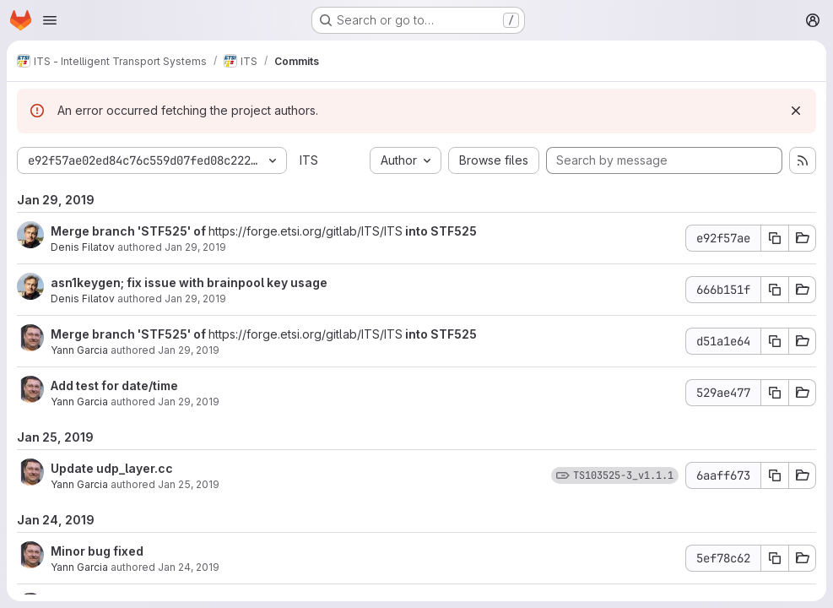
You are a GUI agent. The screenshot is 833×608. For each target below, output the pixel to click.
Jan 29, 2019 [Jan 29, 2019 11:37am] (195, 298)
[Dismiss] (796, 110)
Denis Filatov (83, 247)
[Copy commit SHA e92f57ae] (774, 238)
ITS (309, 160)
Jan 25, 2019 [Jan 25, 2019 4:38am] (188, 484)
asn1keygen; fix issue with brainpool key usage (189, 282)
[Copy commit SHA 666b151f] (774, 289)
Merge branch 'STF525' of (129, 231)
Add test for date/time (114, 385)
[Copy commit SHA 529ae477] (774, 392)
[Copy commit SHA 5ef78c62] (774, 558)
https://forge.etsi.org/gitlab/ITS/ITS (305, 231)
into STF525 (440, 231)
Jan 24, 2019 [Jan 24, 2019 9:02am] (188, 567)
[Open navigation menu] (49, 20)
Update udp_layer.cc (112, 468)
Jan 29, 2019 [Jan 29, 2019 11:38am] (195, 247)
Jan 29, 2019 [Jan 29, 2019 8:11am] (188, 350)
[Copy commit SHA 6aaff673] (774, 475)
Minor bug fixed (97, 551)
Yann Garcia (79, 350)
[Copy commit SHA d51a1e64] (774, 341)
